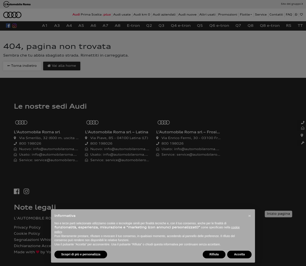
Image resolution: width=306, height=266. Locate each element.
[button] (249, 216)
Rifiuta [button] (214, 254)
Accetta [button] (239, 254)
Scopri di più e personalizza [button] (80, 254)
